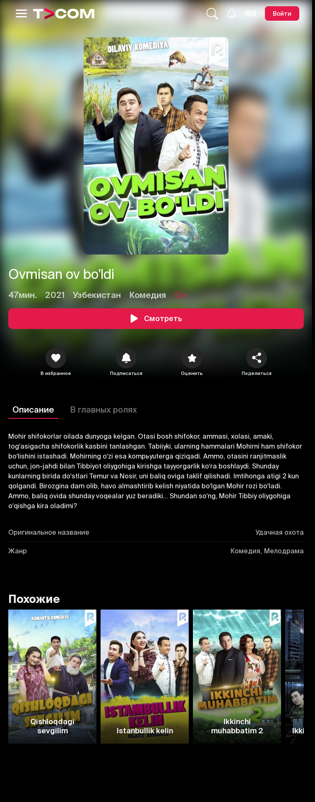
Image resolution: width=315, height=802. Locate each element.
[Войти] (282, 13)
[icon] (56, 358)
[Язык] (251, 13)
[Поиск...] (212, 13)
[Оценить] (192, 358)
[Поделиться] (256, 358)
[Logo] (63, 13)
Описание (33, 409)
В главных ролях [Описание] (103, 409)
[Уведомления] (231, 13)
